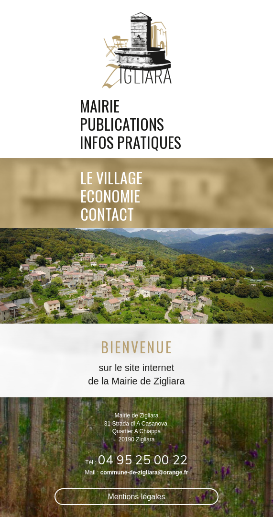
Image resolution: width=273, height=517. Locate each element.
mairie (100, 106)
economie (110, 193)
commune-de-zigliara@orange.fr (144, 472)
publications (122, 124)
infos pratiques (130, 142)
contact (107, 211)
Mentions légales (136, 497)
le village (111, 175)
